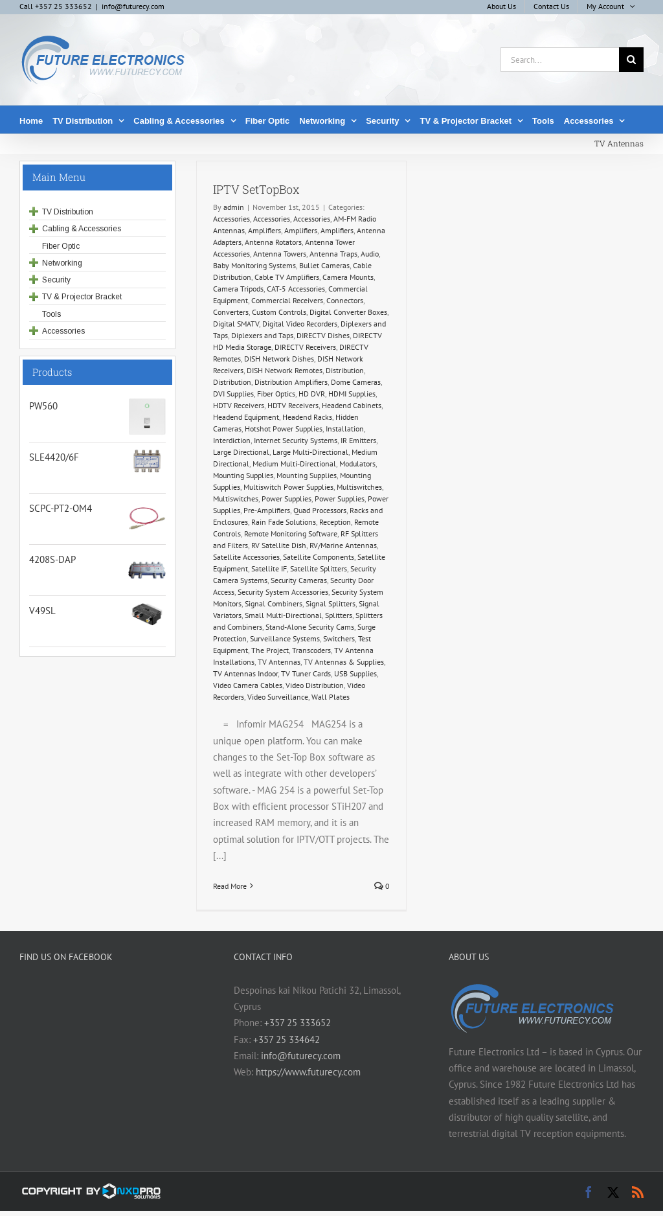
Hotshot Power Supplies (283, 428)
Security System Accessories (283, 592)
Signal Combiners (273, 603)
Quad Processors (319, 510)
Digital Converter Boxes (348, 312)
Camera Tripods (238, 288)
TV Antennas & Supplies (344, 662)
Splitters (338, 615)
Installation (345, 428)
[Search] (631, 59)
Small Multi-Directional (283, 615)
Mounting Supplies (243, 475)
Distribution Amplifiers (291, 382)
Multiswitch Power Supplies (288, 487)
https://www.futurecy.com (308, 1072)
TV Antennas (279, 662)
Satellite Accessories (246, 557)
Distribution (345, 370)
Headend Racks (307, 417)
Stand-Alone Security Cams (309, 627)
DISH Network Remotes (284, 370)
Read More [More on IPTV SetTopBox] (230, 886)
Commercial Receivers (287, 300)
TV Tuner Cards (306, 673)
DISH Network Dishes (279, 358)
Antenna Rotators (273, 242)
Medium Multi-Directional (294, 463)
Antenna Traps (333, 253)
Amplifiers (264, 230)
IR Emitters (358, 440)
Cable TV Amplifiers (286, 277)
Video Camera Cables (247, 685)
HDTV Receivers (238, 405)
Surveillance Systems (285, 638)
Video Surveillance (277, 697)
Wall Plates (330, 697)
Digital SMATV (236, 323)
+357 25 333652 (297, 1022)
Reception (335, 522)
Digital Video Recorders (299, 323)
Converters (231, 312)
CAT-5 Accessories (296, 288)
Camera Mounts (348, 277)
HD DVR (311, 393)
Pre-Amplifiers (266, 510)
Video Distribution (315, 685)
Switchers (339, 638)
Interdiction (232, 440)
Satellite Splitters (318, 568)
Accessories (231, 219)
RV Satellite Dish (278, 545)
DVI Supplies (233, 393)
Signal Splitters (330, 603)
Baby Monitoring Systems (254, 265)
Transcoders (311, 650)
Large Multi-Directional (310, 452)
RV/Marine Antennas (343, 545)
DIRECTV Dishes (323, 335)
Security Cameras (299, 580)
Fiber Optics (276, 393)
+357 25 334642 (286, 1039)
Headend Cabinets (351, 405)
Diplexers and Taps (262, 335)
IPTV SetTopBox (256, 189)
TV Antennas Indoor (245, 673)
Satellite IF (269, 568)
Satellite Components (318, 557)
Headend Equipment (246, 417)
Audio (370, 253)
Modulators (357, 463)
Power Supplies (286, 498)
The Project (270, 650)
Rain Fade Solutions (283, 522)
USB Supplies (355, 673)
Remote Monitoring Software (290, 533)
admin (233, 207)
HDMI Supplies (352, 393)
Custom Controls (279, 312)
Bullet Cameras (324, 265)
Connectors (344, 300)
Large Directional (241, 452)
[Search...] (559, 59)
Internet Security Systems (295, 440)
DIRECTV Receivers (305, 347)
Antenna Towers (279, 253)
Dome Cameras (356, 382)
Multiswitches (359, 487)
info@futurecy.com (133, 6)
